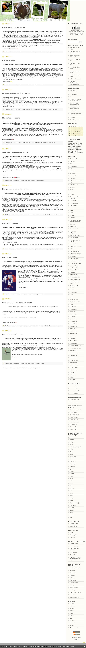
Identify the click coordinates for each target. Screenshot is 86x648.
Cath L (71, 75)
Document (72, 187)
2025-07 (72, 610)
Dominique (72, 466)
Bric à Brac (72, 173)
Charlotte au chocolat (75, 568)
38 (32, 368)
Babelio (72, 444)
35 (28, 368)
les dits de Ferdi (74, 244)
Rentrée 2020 (73, 336)
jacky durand (41, 180)
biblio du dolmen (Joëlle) (76, 447)
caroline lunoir (42, 84)
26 (15, 368)
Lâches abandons (74, 237)
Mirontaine (72, 537)
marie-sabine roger (56, 325)
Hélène (72, 471)
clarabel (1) (72, 461)
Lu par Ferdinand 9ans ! (75, 269)
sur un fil (72, 594)
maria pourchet (55, 51)
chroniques (72, 178)
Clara (71, 459)
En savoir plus (70, 646)
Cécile (71, 454)
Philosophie (73, 289)
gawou (71, 469)
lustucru (72, 585)
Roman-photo (73, 355)
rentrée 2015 (73, 323)
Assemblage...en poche (75, 119)
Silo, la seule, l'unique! (75, 592)
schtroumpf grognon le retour (75, 142)
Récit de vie (73, 306)
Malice (71, 495)
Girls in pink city (74, 554)
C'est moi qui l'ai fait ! (75, 399)
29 (19, 368)
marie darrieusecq (56, 214)
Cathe (71, 451)
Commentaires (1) (44, 109)
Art (71, 163)
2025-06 (72, 613)
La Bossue (77, 78)
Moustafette (73, 505)
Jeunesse (72, 224)
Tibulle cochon (73, 526)
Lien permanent (36, 51)
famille (77, 151)
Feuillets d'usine (74, 203)
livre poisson (73, 256)
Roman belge (73, 350)
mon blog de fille (74, 590)
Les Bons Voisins (74, 111)
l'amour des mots (74, 229)
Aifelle (71, 67)
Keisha (71, 59)
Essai (71, 192)
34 (27, 368)
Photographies (73, 292)
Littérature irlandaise (75, 251)
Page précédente (6, 368)
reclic (18, 177)
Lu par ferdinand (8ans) (75, 263)
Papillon (72, 507)
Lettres (71, 248)
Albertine (72, 439)
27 (16, 368)
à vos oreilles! (73, 159)
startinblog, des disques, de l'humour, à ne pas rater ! (75, 559)
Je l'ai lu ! (72, 215)
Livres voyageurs (74, 258)
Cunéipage (76, 393)
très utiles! (72, 379)
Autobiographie (73, 166)
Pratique (72, 297)
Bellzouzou (72, 573)
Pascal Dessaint (74, 417)
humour (71, 153)
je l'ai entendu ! (73, 213)
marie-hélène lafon (56, 248)
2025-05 (72, 615)
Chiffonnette (73, 456)
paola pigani (41, 363)
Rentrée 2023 (73, 343)
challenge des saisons (75, 176)
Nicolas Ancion (73, 424)
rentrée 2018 (73, 331)
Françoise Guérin (74, 419)
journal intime (73, 226)
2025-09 (72, 606)
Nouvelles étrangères (75, 277)
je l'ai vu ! (72, 217)
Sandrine (72, 510)
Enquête (72, 189)
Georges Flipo (73, 427)
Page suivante (37, 368)
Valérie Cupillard (74, 402)
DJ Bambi (72, 117)
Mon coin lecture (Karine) (76, 503)
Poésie (71, 294)
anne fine (79, 153)
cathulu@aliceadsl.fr (76, 637)
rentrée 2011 (73, 314)
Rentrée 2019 (73, 333)
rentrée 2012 (73, 316)
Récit (71, 304)
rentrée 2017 (73, 328)
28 (18, 368)
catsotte (72, 577)
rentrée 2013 (73, 319)
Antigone (72, 442)
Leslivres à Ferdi (74, 523)
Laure (71, 485)
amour (78, 146)
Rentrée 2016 (73, 326)
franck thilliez (55, 109)
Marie (71, 500)
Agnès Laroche (73, 412)
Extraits (72, 194)
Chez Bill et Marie (74, 543)
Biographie (72, 171)
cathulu (72, 47)
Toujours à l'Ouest (74, 597)
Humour (72, 208)
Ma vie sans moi (74, 587)
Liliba (71, 532)
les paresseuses (74, 582)
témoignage (73, 375)
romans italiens (73, 362)
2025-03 (72, 620)
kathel (71, 481)
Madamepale (76, 391)
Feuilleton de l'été (74, 200)
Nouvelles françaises (75, 279)
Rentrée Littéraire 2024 (75, 345)
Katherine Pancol (74, 422)
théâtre (71, 377)
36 (30, 368)
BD (71, 168)
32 (24, 368)
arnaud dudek (42, 294)
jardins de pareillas (74, 546)
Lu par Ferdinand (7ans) (75, 261)
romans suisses (73, 367)
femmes (71, 149)
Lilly (71, 490)
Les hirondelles (73, 552)
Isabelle (72, 473)
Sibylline (72, 488)
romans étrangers (74, 357)
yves (71, 517)
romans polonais (74, 365)
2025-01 (72, 625)
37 (31, 368)
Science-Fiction (73, 370)
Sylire (71, 512)
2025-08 (72, 608)
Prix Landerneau (74, 299)
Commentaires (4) (31, 294)
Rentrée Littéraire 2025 (75, 348)
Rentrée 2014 (73, 321)
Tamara (72, 515)
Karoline (72, 476)
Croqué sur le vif (74, 184)
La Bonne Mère (73, 94)
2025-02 (72, 623)
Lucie (71, 493)
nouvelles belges (74, 274)
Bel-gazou (72, 570)
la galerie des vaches (75, 235)
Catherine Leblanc (74, 414)
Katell (71, 478)
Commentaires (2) (44, 214)
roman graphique (74, 353)
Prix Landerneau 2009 (75, 302)
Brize (71, 449)
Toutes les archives (74, 627)
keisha (71, 55)
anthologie (72, 161)
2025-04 (72, 618)
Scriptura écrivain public (75, 410)
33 (25, 368)
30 (21, 368)
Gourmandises (73, 205)
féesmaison (73, 580)
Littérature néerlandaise (75, 253)
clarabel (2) (72, 464)
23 (11, 368)
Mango (71, 498)
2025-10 (72, 603)
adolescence (73, 148)
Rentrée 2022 (73, 340)
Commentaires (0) (44, 51)
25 (14, 368)
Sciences (72, 372)
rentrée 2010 (73, 311)
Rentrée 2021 (73, 338)
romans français (74, 360)
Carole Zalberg (73, 429)
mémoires (72, 272)
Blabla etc (72, 575)
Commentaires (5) (31, 84)
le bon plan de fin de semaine (19, 51)
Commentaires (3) (31, 363)
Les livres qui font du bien (76, 246)
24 (12, 368)
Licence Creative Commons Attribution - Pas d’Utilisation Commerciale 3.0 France (76, 35)
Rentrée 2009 (73, 309)
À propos (76, 639)
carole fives (72, 144)
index (71, 210)
